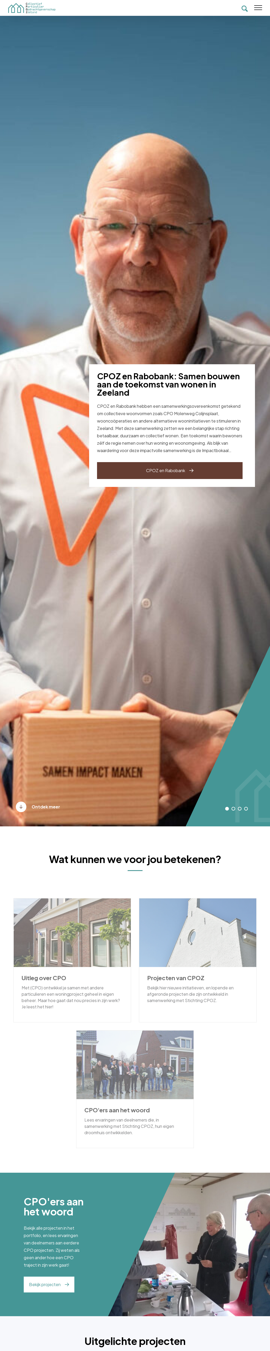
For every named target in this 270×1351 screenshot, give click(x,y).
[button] (227, 809)
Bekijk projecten (45, 1284)
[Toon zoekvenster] (244, 8)
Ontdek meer (46, 806)
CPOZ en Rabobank (165, 470)
